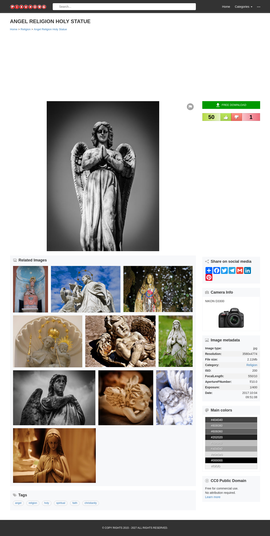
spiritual (60, 502)
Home (226, 6)
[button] (258, 7)
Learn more (212, 497)
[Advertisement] (135, 66)
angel (18, 502)
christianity (91, 502)
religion (33, 502)
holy (46, 502)
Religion (251, 365)
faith (74, 502)
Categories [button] (243, 6)
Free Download (231, 105)
